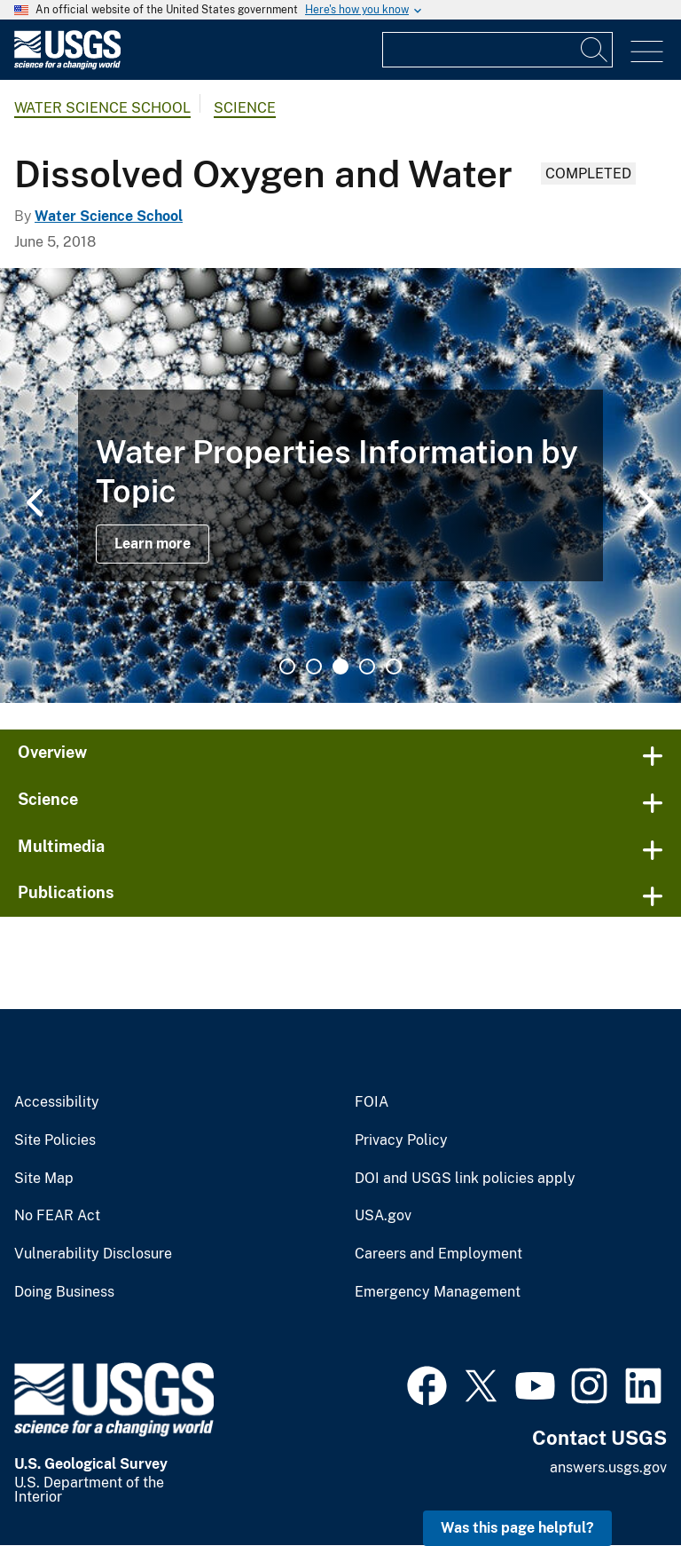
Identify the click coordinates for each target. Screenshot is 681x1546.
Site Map (44, 1179)
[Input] (497, 49)
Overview (52, 752)
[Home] (67, 65)
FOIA (371, 1102)
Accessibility (56, 1102)
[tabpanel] (340, 485)
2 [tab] (314, 666)
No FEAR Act (57, 1216)
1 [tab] (287, 666)
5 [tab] (394, 666)
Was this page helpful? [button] (517, 1527)
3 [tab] (340, 666)
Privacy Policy (401, 1140)
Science (245, 107)
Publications (66, 892)
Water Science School (102, 107)
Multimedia (61, 846)
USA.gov (383, 1216)
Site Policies (55, 1140)
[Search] (595, 49)
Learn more (152, 543)
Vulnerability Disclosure (93, 1254)
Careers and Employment (438, 1254)
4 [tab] (367, 666)
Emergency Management (438, 1292)
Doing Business (64, 1292)
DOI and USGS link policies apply (465, 1179)
